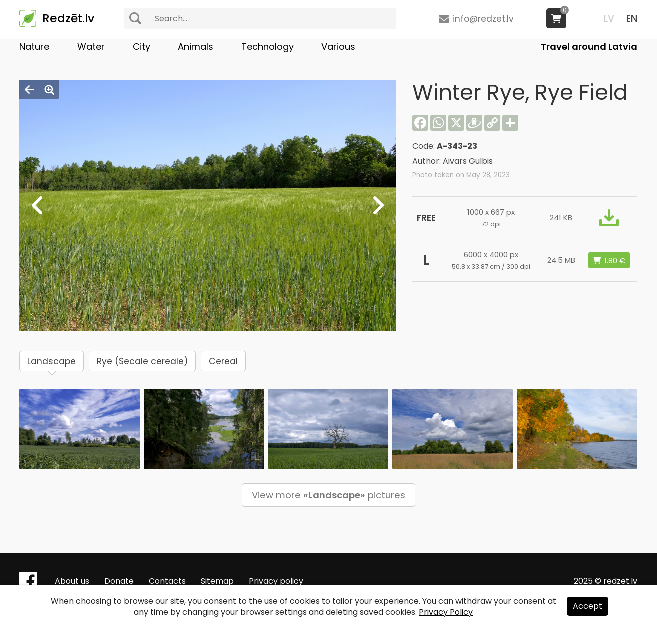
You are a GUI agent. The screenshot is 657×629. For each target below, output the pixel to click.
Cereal (223, 362)
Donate (119, 581)
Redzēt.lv (68, 18)
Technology (268, 46)
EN (632, 19)
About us (72, 581)
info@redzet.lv (483, 19)
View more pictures (329, 495)
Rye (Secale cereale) (142, 362)
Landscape (52, 362)
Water (91, 46)
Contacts (167, 581)
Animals (196, 46)
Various (339, 46)
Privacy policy (276, 581)
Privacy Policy (446, 612)
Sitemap (217, 581)
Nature (35, 46)
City (141, 46)
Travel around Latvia (589, 46)
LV (609, 19)
